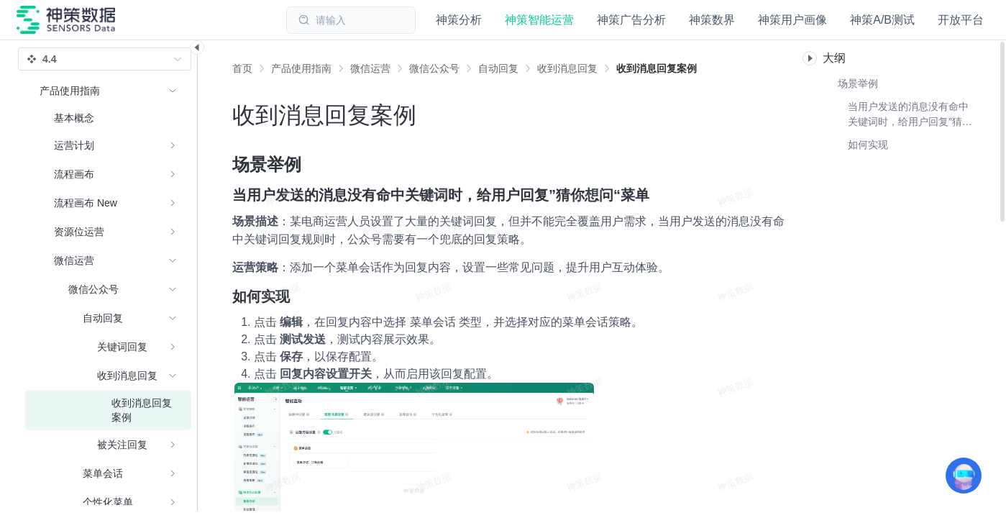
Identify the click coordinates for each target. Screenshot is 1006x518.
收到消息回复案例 (656, 68)
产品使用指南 (301, 68)
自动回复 (498, 68)
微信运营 (370, 68)
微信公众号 (434, 68)
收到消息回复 (567, 68)
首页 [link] (242, 68)
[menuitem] (108, 118)
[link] (301, 68)
